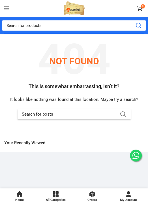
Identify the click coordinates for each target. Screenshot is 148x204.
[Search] (74, 25)
